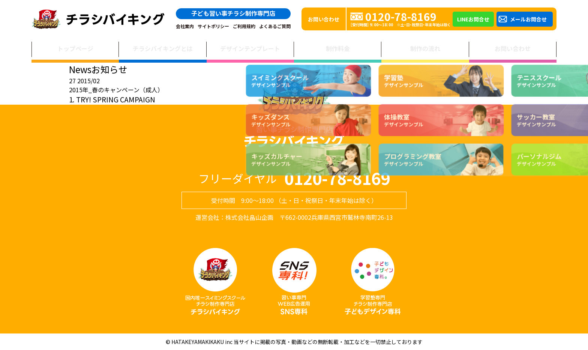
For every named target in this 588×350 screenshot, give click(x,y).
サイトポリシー (213, 26)
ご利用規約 (244, 26)
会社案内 (185, 26)
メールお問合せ (528, 19)
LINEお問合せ (473, 19)
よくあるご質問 (275, 26)
